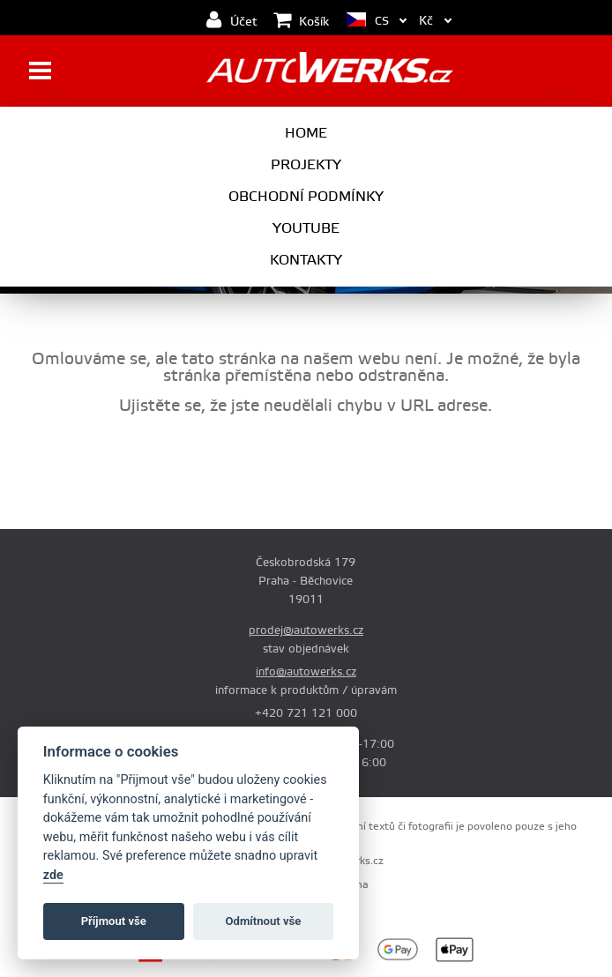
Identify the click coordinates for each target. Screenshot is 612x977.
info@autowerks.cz (306, 672)
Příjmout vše (113, 921)
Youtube (306, 228)
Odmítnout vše (264, 921)
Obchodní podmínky (306, 196)
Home (306, 133)
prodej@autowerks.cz (306, 630)
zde (53, 875)
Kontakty (306, 260)
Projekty (306, 165)
